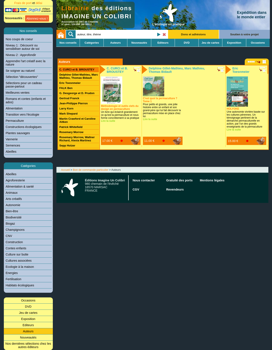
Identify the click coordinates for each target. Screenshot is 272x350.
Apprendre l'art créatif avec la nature (26, 62)
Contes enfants (16, 248)
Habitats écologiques (20, 285)
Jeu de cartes (28, 312)
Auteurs (28, 331)
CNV (9, 236)
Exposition (28, 319)
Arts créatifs (14, 199)
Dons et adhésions (193, 34)
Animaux (12, 192)
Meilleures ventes (18, 92)
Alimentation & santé (20, 186)
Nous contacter (143, 180)
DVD (28, 306)
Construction (14, 242)
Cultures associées (19, 260)
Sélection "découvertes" (22, 77)
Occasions (28, 300)
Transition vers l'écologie (22, 114)
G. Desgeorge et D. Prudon (77, 93)
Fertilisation (14, 279)
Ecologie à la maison (20, 266)
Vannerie (12, 139)
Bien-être (12, 211)
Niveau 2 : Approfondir (21, 55)
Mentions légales (212, 180)
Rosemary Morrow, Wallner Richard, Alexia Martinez (77, 139)
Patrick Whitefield (71, 127)
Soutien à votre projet (244, 34)
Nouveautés (28, 337)
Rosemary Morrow (71, 132)
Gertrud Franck (69, 98)
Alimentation (14, 108)
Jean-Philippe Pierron (73, 103)
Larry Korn (66, 108)
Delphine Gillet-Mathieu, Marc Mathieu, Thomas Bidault (78, 76)
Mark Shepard (68, 113)
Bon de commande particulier (90, 169)
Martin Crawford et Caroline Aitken (77, 120)
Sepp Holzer (67, 145)
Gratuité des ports (179, 180)
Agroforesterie (15, 180)
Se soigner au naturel (20, 70)
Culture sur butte (17, 254)
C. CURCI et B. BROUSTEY (77, 69)
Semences (13, 145)
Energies (12, 273)
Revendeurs (175, 189)
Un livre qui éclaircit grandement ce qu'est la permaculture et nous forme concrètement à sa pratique (120, 112)
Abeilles (11, 151)
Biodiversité (14, 217)
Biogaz (10, 223)
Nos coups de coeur (19, 39)
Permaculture (15, 120)
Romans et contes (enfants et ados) (26, 100)
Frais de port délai (28, 3)
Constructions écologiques (24, 127)
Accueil (65, 169)
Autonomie (13, 205)
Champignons (15, 229)
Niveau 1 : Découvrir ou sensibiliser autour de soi (22, 47)
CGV (135, 189)
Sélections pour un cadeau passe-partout (24, 84)
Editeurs (28, 325)
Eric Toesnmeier (70, 83)
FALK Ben (66, 88)
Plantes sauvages (18, 133)
